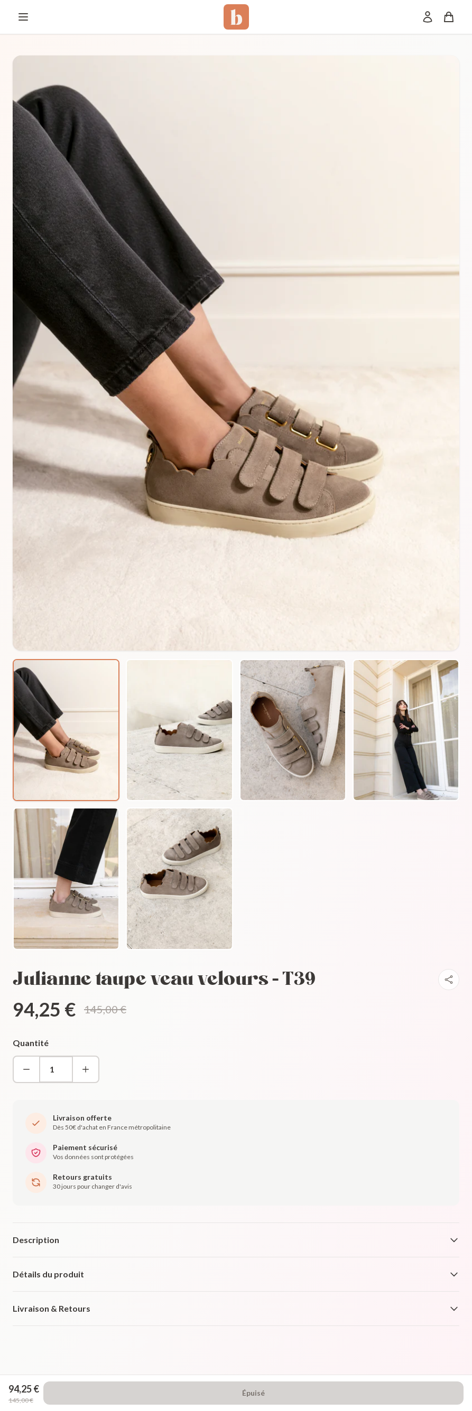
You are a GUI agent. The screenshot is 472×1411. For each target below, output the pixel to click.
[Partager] (448, 979)
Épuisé (253, 1392)
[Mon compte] (427, 16)
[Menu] (23, 16)
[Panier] (448, 16)
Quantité (31, 1043)
